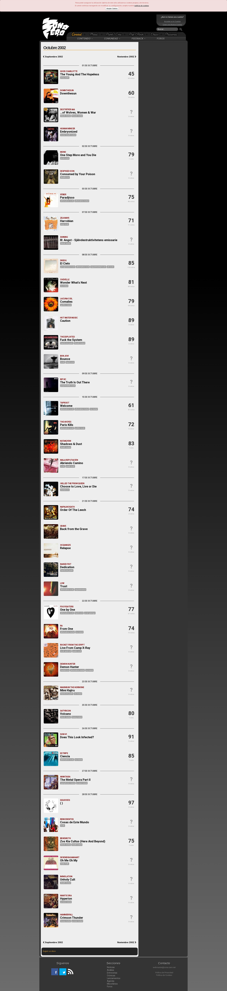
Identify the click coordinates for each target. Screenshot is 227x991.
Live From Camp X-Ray (75, 647)
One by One (67, 609)
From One (66, 628)
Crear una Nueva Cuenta (172, 25)
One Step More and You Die (78, 155)
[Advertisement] (113, 23)
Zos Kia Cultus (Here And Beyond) (82, 841)
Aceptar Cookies (112, 9)
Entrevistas (112, 973)
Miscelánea (112, 984)
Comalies (66, 301)
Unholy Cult (67, 879)
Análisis (110, 970)
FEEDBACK (138, 38)
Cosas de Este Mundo (74, 822)
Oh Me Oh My (68, 860)
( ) (61, 803)
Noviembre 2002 (126, 56)
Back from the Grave (74, 529)
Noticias (111, 967)
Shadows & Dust (71, 444)
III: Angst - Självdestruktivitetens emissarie (88, 240)
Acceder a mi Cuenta (172, 21)
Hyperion (66, 898)
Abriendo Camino (71, 463)
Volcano (65, 713)
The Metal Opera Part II (75, 779)
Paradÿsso (67, 197)
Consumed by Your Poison (77, 174)
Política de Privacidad (164, 972)
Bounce (65, 359)
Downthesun (68, 93)
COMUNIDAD (112, 38)
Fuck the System (71, 339)
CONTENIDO (85, 38)
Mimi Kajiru (67, 690)
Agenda (110, 981)
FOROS (161, 38)
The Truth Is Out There (75, 382)
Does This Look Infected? (77, 737)
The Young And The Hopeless (79, 74)
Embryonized (68, 131)
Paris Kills (66, 424)
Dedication (67, 567)
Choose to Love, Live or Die (78, 486)
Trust (63, 586)
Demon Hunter (69, 667)
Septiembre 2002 (53, 56)
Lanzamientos (113, 978)
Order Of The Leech (73, 509)
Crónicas (111, 975)
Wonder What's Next (73, 282)
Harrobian (66, 221)
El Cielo (65, 263)
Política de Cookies (164, 975)
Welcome (66, 405)
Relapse (65, 548)
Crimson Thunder (71, 917)
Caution (65, 320)
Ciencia (65, 756)
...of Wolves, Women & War (78, 112)
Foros (109, 986)
